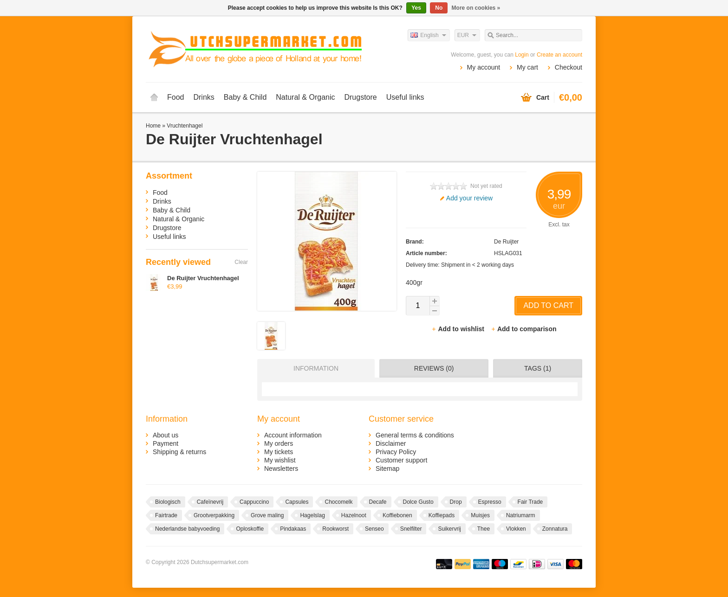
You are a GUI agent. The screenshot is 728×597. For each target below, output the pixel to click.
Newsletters (281, 468)
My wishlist (280, 460)
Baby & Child (245, 97)
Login (521, 54)
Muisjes (480, 515)
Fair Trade (530, 502)
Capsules (296, 502)
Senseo (374, 529)
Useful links (405, 97)
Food (175, 97)
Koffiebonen (397, 515)
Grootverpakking (214, 515)
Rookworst (335, 529)
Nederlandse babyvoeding (187, 529)
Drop (456, 502)
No (438, 8)
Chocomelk (338, 502)
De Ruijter (506, 241)
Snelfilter (411, 529)
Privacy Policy (396, 452)
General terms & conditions (415, 435)
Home (154, 97)
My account (483, 67)
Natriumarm (520, 515)
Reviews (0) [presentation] (434, 368)
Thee (483, 529)
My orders (278, 443)
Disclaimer (391, 443)
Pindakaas (293, 529)
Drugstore (360, 97)
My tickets (278, 452)
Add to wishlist (458, 329)
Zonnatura (555, 529)
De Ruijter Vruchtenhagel (203, 278)
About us (165, 435)
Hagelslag (312, 515)
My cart (527, 67)
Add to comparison (524, 329)
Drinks (203, 97)
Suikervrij (449, 529)
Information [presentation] (315, 368)
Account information (293, 435)
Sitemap (387, 468)
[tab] (314, 368)
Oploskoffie (250, 529)
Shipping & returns (179, 452)
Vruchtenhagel (184, 125)
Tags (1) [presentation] (537, 368)
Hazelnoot (353, 515)
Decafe (378, 502)
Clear (241, 262)
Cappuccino (254, 502)
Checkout (568, 67)
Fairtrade (166, 515)
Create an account (559, 54)
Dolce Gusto (418, 502)
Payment (165, 443)
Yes (416, 8)
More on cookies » (476, 8)
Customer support (401, 460)
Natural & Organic (305, 97)
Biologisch (168, 502)
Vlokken (516, 529)
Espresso (489, 502)
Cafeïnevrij (210, 502)
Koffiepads (442, 515)
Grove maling (267, 515)
